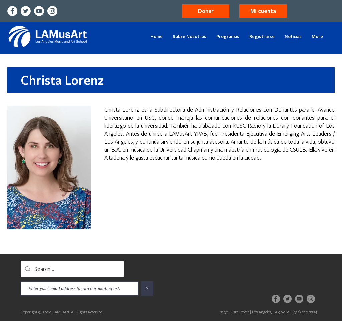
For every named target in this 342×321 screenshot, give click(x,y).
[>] (147, 288)
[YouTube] (39, 11)
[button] (263, 11)
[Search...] (72, 269)
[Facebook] (12, 11)
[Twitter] (26, 11)
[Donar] (205, 11)
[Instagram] (52, 11)
